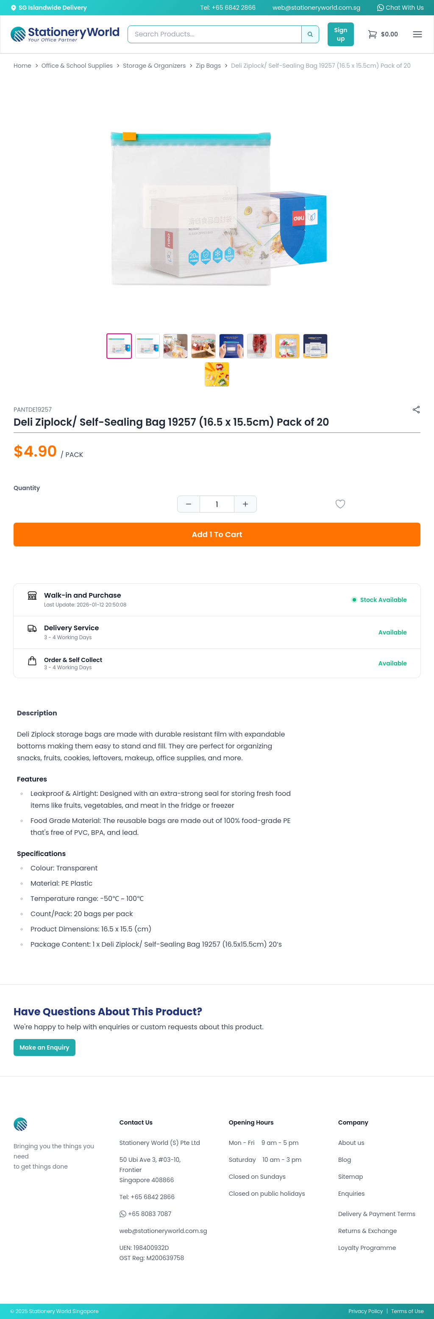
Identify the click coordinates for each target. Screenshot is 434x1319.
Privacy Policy (366, 1311)
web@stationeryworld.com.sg (316, 7)
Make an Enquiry (44, 1047)
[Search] (310, 34)
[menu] (382, 34)
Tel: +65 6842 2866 (228, 7)
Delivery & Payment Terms (376, 1214)
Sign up (340, 34)
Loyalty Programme (367, 1248)
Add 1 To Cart (217, 534)
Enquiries (351, 1193)
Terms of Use (407, 1311)
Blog (344, 1160)
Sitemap (350, 1176)
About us (351, 1143)
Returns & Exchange (367, 1231)
